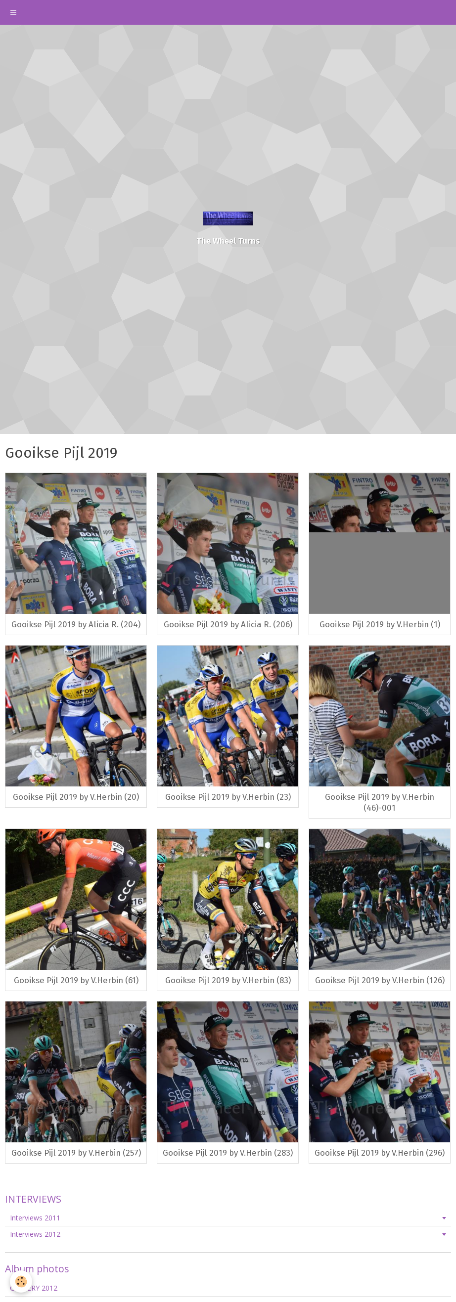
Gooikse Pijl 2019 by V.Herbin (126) (380, 980)
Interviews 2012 (35, 1234)
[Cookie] (21, 1281)
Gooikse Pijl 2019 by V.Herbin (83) (228, 980)
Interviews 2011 (35, 1217)
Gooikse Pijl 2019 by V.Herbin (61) (76, 980)
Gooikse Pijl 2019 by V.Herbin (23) (228, 797)
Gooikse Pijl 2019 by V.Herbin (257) (76, 1153)
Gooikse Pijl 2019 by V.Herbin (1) (379, 624)
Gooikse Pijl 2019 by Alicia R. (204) (75, 624)
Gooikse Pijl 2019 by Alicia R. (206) (228, 624)
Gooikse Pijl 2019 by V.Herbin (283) (228, 1153)
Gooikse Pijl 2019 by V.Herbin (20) (76, 797)
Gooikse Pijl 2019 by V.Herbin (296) (380, 1153)
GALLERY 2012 (33, 1288)
